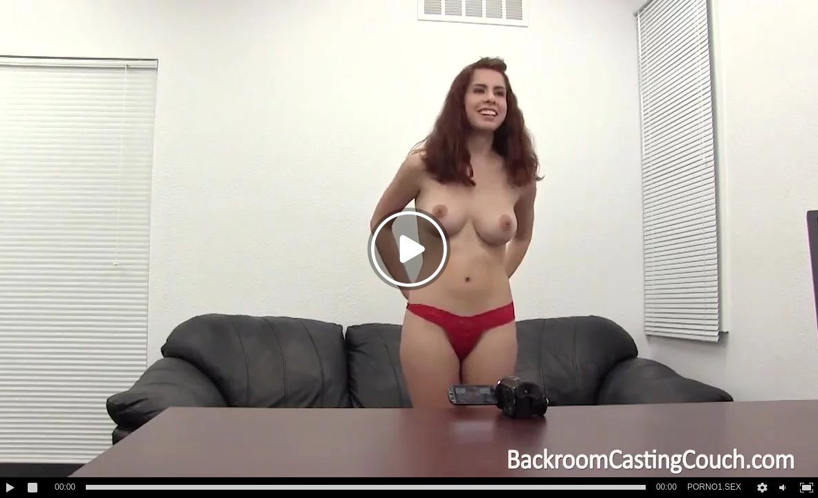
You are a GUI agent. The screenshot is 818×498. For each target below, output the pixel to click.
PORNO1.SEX (714, 487)
